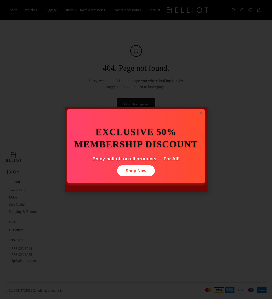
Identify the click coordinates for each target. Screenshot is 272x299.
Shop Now (136, 170)
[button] (201, 113)
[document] (136, 149)
